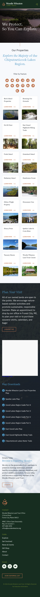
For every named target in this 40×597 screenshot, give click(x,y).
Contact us (9, 329)
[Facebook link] (20, 391)
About (4, 552)
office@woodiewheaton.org (11, 528)
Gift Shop (5, 548)
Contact (5, 555)
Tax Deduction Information (20, 586)
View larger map (7, 376)
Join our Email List (12, 576)
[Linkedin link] (15, 566)
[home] (12, 4)
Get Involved (7, 541)
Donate (7, 485)
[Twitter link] (10, 566)
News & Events (8, 545)
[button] (36, 4)
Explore (5, 538)
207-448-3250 (7, 526)
